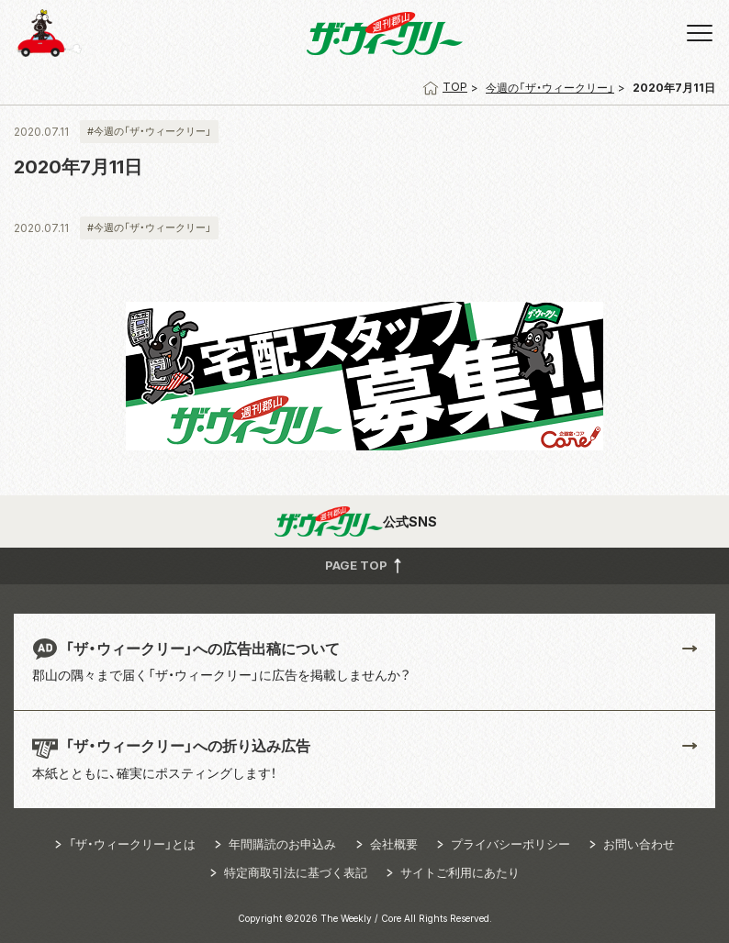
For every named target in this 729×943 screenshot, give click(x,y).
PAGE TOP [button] (365, 564)
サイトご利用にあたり (460, 872)
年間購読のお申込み (282, 844)
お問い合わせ (639, 844)
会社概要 (394, 844)
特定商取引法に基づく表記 (295, 872)
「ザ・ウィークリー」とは (132, 844)
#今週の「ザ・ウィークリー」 (149, 131)
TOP (444, 87)
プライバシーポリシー (510, 844)
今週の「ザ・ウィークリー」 (550, 87)
